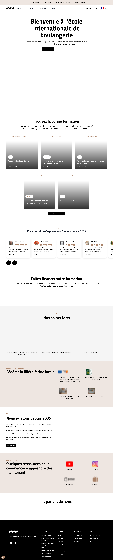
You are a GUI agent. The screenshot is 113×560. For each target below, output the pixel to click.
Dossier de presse (78, 535)
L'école (32, 8)
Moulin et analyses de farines (65, 551)
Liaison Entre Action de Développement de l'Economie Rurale (95, 374)
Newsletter (60, 554)
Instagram (95, 465)
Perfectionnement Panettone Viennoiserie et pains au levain (48, 545)
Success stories (61, 544)
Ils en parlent (61, 541)
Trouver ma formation (46, 556)
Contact (53, 8)
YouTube (69, 465)
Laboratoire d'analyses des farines (95, 392)
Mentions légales (94, 538)
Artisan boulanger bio (46, 535)
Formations (21, 8)
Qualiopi (76, 544)
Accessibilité (77, 541)
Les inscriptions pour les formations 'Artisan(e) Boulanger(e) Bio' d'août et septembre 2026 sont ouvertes (56, 2)
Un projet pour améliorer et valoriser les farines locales (69, 393)
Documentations (78, 538)
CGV (91, 541)
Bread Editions (69, 480)
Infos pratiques (61, 548)
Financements (43, 8)
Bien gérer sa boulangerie (47, 550)
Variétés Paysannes (46, 553)
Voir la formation (14, 166)
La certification (61, 538)
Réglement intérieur (95, 535)
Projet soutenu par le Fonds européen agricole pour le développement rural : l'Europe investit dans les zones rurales (69, 375)
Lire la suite (12, 254)
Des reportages (95, 480)
